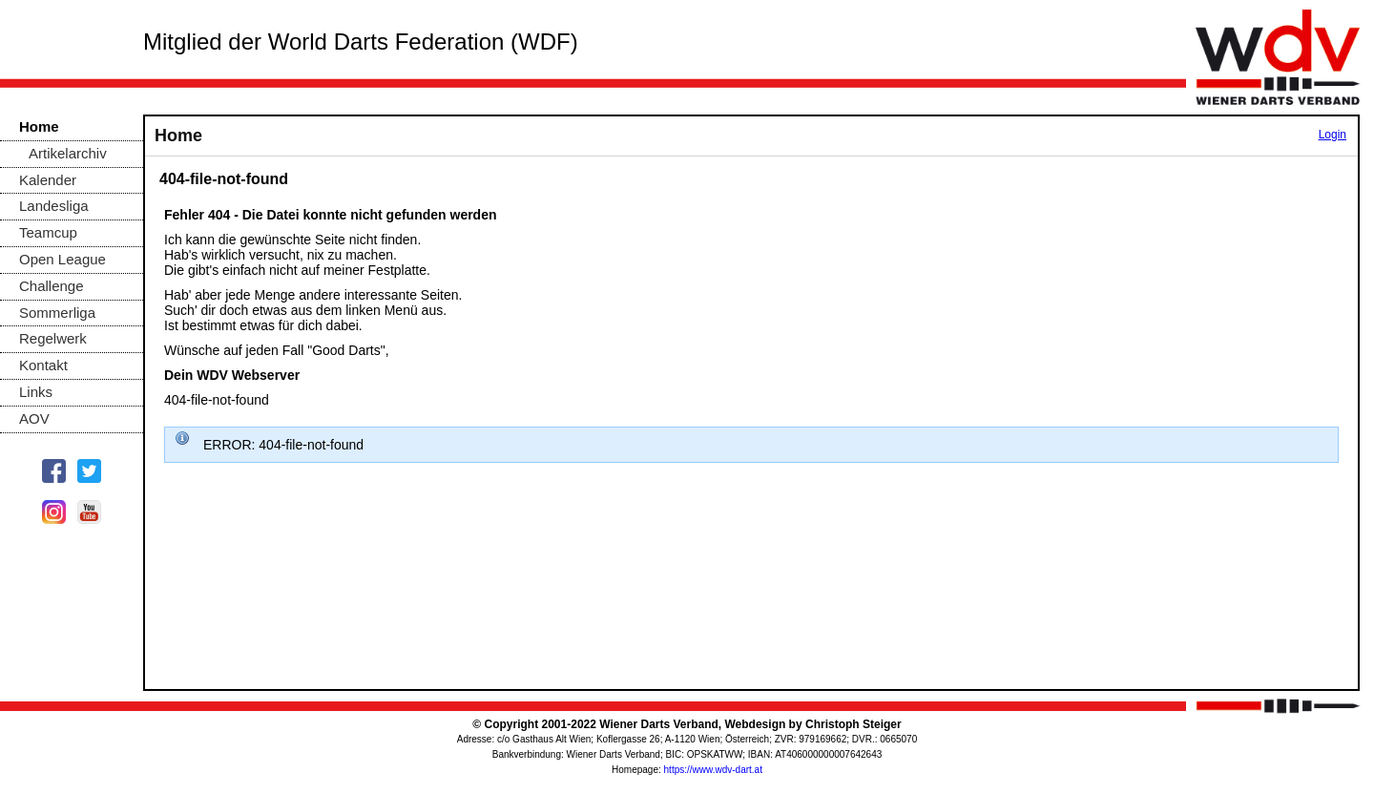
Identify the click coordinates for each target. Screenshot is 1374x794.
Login (1332, 134)
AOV (34, 418)
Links (35, 392)
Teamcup (48, 232)
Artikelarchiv (68, 153)
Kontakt (43, 365)
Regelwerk (53, 338)
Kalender (47, 180)
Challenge (51, 286)
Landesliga (54, 206)
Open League (62, 259)
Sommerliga (57, 312)
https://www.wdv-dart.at (713, 769)
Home (39, 126)
